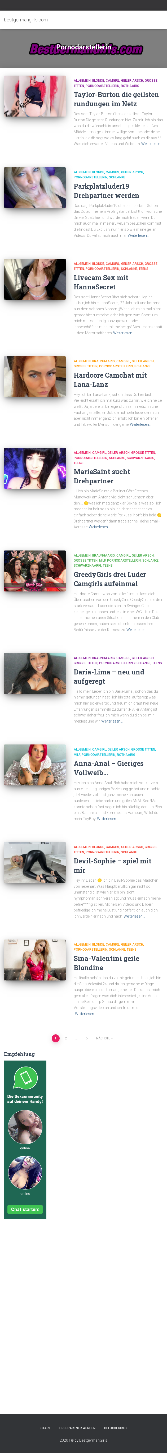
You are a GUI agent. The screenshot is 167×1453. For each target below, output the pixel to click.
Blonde (98, 80)
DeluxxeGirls (115, 1428)
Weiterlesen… (152, 144)
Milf (102, 560)
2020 (64, 1440)
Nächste (103, 1038)
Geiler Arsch (132, 80)
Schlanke (117, 177)
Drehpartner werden (77, 1428)
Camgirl (113, 80)
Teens (143, 269)
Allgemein (82, 80)
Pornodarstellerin (102, 86)
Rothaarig (130, 86)
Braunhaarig (103, 361)
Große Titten (86, 366)
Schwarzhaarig (140, 458)
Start (46, 1428)
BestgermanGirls (93, 1440)
